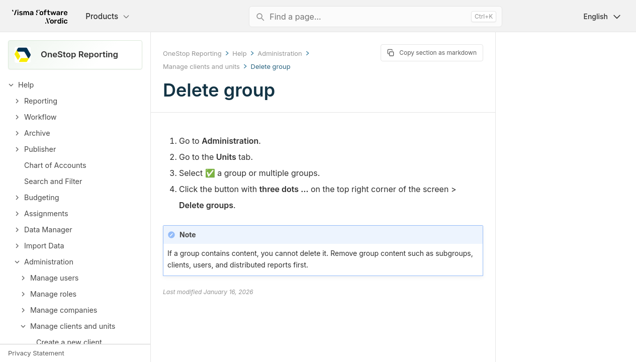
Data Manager (48, 229)
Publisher (40, 149)
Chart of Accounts (55, 165)
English (602, 17)
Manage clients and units (72, 326)
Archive (37, 133)
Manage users (54, 278)
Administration (48, 261)
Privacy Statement (36, 353)
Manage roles (53, 294)
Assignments (46, 213)
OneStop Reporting (192, 53)
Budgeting (41, 197)
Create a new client (69, 342)
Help (26, 84)
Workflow (40, 117)
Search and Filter (53, 181)
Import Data (44, 245)
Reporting (40, 101)
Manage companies (63, 310)
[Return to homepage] (39, 17)
